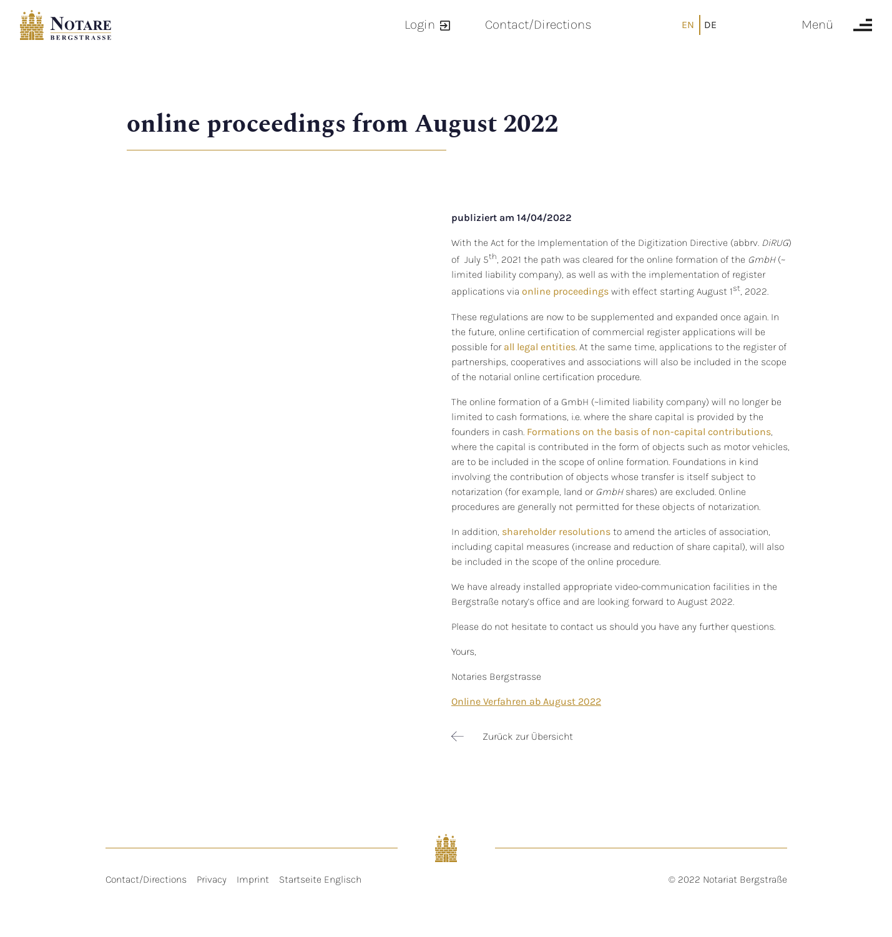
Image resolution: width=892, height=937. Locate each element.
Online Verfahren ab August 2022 (526, 701)
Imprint (253, 879)
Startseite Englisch (320, 879)
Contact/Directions (538, 24)
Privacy (212, 879)
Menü (817, 24)
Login (419, 24)
